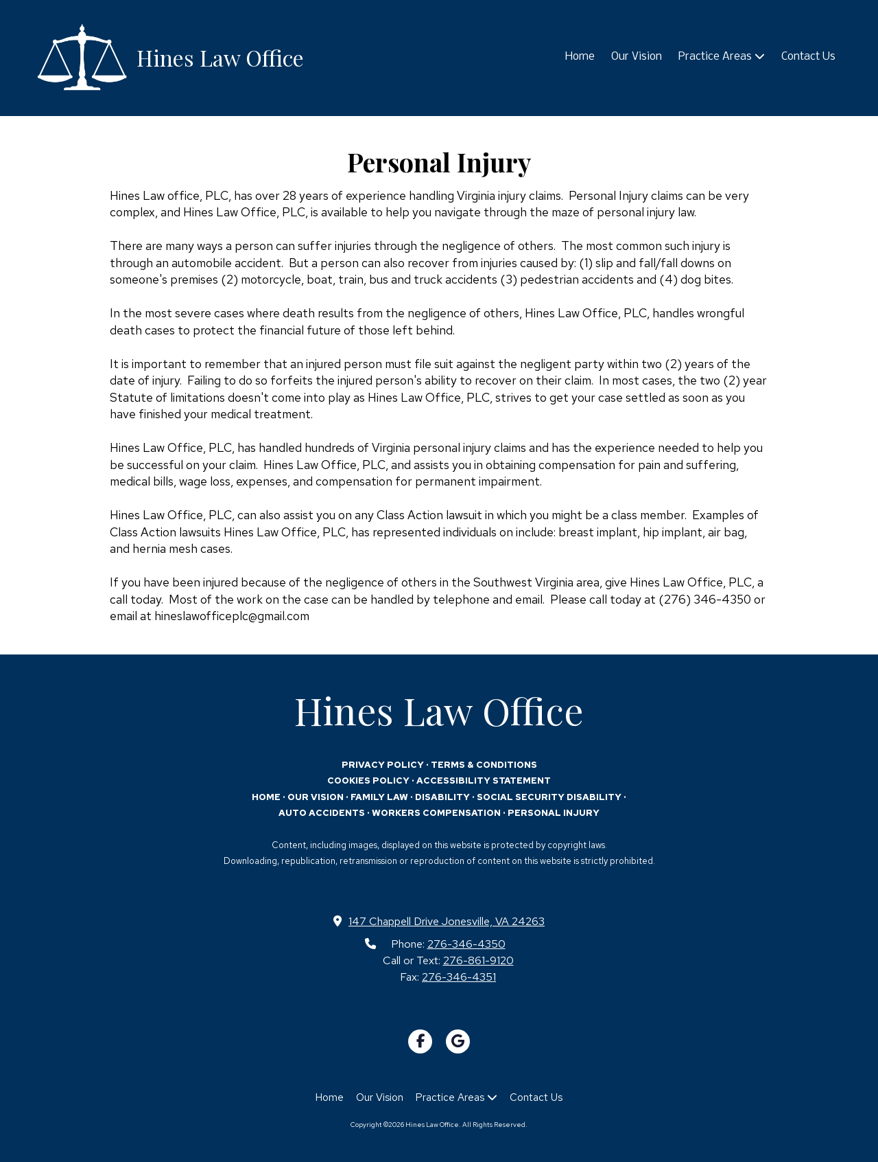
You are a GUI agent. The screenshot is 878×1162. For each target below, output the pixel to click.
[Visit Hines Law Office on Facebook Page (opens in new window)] (420, 1041)
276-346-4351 (459, 976)
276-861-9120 (478, 960)
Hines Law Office (220, 57)
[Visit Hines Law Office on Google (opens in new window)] (458, 1041)
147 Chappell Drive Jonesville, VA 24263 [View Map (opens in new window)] (446, 921)
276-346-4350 (466, 943)
